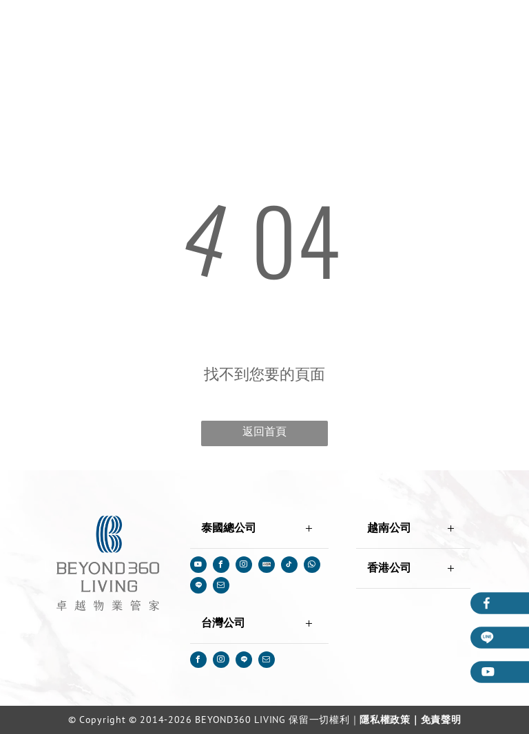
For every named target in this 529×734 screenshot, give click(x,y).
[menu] (499, 28)
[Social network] (266, 566)
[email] (221, 587)
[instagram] (244, 566)
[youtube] (198, 566)
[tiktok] (289, 566)
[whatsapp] (312, 566)
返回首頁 (264, 431)
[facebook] (221, 566)
